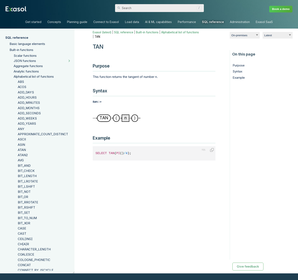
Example (239, 78)
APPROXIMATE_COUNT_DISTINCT (43, 134)
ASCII (22, 139)
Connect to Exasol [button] (106, 22)
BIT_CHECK (26, 171)
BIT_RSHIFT (26, 207)
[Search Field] (159, 8)
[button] (198, 8)
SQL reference (16, 38)
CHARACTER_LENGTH (34, 249)
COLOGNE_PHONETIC (34, 260)
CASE (22, 228)
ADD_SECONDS (29, 113)
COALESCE (26, 254)
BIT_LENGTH (27, 176)
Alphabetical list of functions (34, 76)
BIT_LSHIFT (26, 186)
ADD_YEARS (27, 124)
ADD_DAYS (26, 92)
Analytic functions (26, 71)
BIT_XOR (24, 223)
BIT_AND (24, 166)
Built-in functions (21, 50)
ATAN (22, 150)
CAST (22, 233)
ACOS (22, 87)
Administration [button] (240, 22)
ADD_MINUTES (29, 103)
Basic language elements (27, 44)
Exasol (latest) (102, 32)
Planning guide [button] (77, 22)
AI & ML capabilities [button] (158, 22)
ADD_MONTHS (29, 108)
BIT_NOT (24, 192)
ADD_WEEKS (27, 118)
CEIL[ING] (25, 239)
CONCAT (24, 265)
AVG (21, 160)
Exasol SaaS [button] (264, 22)
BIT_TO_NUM (27, 218)
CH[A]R (23, 244)
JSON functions (25, 61)
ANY (21, 129)
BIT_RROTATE (28, 202)
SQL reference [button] (213, 22)
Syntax (237, 71)
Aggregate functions (28, 66)
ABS (21, 82)
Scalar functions (25, 56)
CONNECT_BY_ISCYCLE (35, 270)
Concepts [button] (54, 22)
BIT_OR (23, 197)
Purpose (239, 65)
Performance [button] (187, 22)
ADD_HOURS (27, 97)
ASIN (21, 145)
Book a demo (281, 9)
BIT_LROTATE (28, 181)
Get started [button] (33, 22)
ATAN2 (23, 155)
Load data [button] (132, 22)
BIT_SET (24, 213)
